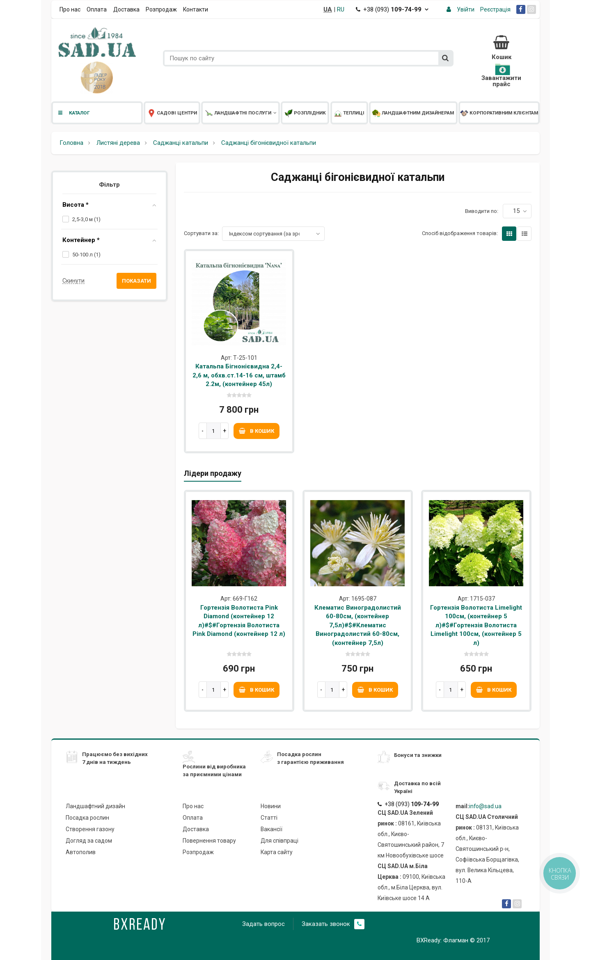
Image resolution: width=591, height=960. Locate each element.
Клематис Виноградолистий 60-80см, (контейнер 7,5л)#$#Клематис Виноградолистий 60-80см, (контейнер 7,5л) (357, 625)
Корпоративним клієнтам (499, 113)
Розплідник (305, 113)
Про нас (70, 9)
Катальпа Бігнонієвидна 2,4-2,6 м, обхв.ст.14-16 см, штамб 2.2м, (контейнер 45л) (239, 375)
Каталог (73, 113)
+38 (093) (392, 9)
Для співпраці (279, 840)
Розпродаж (161, 9)
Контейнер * (81, 240)
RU (340, 9)
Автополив (81, 852)
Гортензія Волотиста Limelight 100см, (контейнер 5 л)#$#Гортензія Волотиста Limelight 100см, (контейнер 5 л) (476, 625)
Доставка (126, 9)
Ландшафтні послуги (241, 113)
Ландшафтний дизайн (95, 806)
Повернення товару (209, 840)
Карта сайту (277, 852)
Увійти (465, 9)
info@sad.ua (485, 806)
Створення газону (90, 829)
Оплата (97, 9)
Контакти (195, 9)
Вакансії (271, 829)
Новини (271, 806)
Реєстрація (495, 9)
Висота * (75, 204)
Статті (269, 817)
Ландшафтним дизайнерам (413, 113)
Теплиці (349, 113)
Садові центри (172, 113)
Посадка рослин (87, 817)
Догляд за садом (89, 840)
